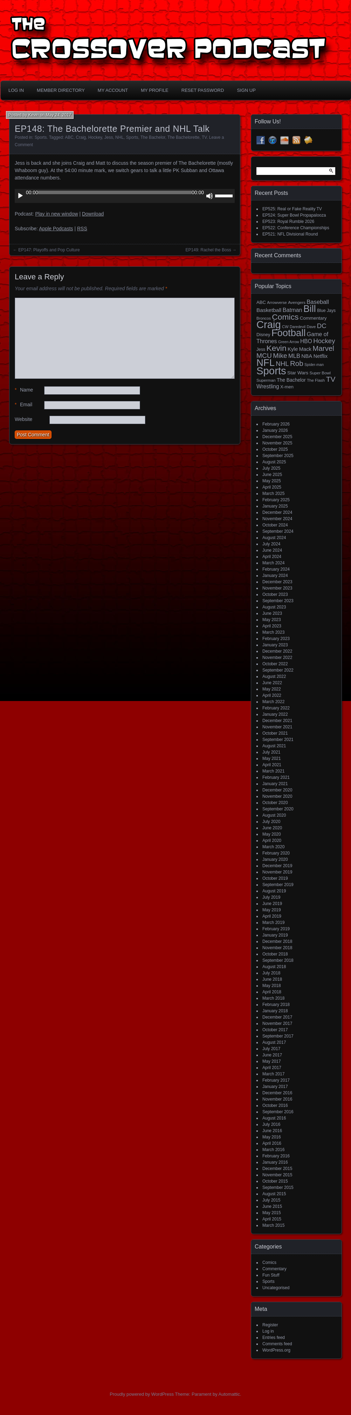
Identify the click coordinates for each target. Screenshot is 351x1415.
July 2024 (271, 544)
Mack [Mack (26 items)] (305, 349)
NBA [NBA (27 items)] (306, 356)
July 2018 (271, 973)
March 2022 (273, 701)
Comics (269, 1262)
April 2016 (271, 1143)
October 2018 (275, 954)
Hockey (95, 137)
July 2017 (271, 1048)
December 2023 (277, 581)
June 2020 (272, 827)
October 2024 (275, 525)
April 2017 (271, 1067)
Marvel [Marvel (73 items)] (323, 348)
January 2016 (275, 1162)
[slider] (115, 192)
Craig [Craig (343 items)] (268, 324)
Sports (41, 137)
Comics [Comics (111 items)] (285, 316)
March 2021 (273, 771)
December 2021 (277, 720)
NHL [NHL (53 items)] (282, 363)
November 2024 (277, 518)
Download (93, 214)
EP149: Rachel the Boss (208, 249)
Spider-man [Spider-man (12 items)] (314, 364)
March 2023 (273, 632)
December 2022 (277, 651)
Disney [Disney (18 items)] (263, 334)
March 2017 (273, 1074)
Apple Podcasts (56, 228)
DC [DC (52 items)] (321, 325)
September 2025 (278, 455)
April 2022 (271, 695)
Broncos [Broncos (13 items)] (263, 318)
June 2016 (272, 1130)
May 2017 (271, 1061)
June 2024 (272, 550)
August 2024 (274, 537)
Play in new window (56, 214)
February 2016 (276, 1156)
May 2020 (271, 834)
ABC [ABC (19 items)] (261, 302)
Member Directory (61, 90)
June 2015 (272, 1206)
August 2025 (274, 462)
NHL (119, 137)
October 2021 (275, 733)
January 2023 (275, 644)
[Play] (20, 195)
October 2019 (275, 878)
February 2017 (276, 1080)
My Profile (154, 90)
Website (23, 419)
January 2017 (275, 1086)
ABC (69, 137)
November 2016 (277, 1099)
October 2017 (275, 1029)
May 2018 (271, 985)
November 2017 (277, 1023)
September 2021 (278, 739)
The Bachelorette (183, 137)
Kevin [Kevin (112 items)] (276, 348)
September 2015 (278, 1187)
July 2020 (271, 821)
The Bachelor (152, 137)
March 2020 (273, 846)
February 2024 (276, 569)
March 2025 (273, 493)
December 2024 (277, 512)
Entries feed (273, 1337)
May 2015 (271, 1212)
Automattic (229, 1394)
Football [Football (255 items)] (288, 332)
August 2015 (274, 1193)
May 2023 (271, 619)
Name (24, 390)
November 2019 (277, 872)
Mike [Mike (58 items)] (280, 355)
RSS (82, 228)
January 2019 (275, 935)
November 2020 (277, 796)
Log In (16, 90)
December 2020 (277, 790)
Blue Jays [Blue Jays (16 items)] (326, 310)
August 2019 (274, 891)
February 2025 (276, 499)
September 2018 (278, 960)
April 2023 (271, 626)
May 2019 (271, 909)
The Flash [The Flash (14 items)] (316, 380)
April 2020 (271, 840)
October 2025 (275, 449)
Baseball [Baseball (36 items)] (318, 302)
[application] (125, 196)
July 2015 (271, 1200)
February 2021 (276, 777)
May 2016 (271, 1137)
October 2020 (275, 802)
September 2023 (278, 600)
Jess (108, 137)
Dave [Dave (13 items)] (311, 327)
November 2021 (277, 726)
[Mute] (209, 195)
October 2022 (275, 663)
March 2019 (273, 922)
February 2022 (276, 708)
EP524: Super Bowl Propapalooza (294, 215)
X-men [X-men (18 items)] (287, 386)
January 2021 (275, 783)
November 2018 (277, 947)
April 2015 (271, 1219)
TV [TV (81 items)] (331, 379)
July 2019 (271, 897)
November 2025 (277, 443)
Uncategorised (275, 1287)
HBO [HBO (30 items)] (306, 341)
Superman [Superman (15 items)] (266, 380)
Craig (81, 137)
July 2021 (271, 752)
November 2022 (277, 657)
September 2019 (278, 884)
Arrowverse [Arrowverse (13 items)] (277, 302)
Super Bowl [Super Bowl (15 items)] (320, 372)
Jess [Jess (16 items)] (260, 349)
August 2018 (274, 966)
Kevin (33, 115)
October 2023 (275, 594)
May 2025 (271, 480)
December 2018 (277, 941)
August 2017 (274, 1042)
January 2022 (275, 714)
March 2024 (273, 562)
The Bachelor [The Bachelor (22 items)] (291, 380)
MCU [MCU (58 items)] (264, 355)
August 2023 (274, 607)
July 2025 (271, 468)
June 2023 (272, 613)
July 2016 (271, 1124)
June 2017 (272, 1055)
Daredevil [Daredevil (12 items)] (297, 327)
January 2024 (275, 575)
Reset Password (202, 90)
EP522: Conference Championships (295, 227)
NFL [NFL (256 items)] (265, 362)
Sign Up (246, 90)
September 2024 (278, 531)
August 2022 (274, 676)
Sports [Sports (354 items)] (271, 370)
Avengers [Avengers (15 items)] (296, 302)
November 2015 (277, 1174)
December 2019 (277, 865)
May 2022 (271, 689)
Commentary (274, 1268)
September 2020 (278, 809)
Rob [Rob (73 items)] (296, 363)
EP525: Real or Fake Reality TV (292, 208)
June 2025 (272, 474)
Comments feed (277, 1343)
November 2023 (277, 588)
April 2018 (271, 991)
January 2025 (275, 506)
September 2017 (278, 1036)
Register (270, 1324)
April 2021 (271, 764)
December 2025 (277, 436)
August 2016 (274, 1118)
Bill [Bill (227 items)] (309, 309)
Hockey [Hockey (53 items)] (324, 341)
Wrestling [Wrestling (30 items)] (267, 386)
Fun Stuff (270, 1275)
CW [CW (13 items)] (285, 327)
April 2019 (271, 916)
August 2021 (274, 745)
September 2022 (278, 670)
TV (204, 137)
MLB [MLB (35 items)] (294, 356)
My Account (113, 90)
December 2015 (277, 1168)
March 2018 (273, 998)
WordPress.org (276, 1350)
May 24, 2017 (58, 115)
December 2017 (277, 1017)
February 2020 (276, 853)
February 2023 (276, 638)
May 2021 (271, 758)
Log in (268, 1331)
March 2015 (273, 1225)
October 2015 (275, 1181)
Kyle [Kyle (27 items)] (293, 349)
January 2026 (275, 430)
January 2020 (275, 859)
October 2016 (275, 1105)
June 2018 (272, 979)
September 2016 (278, 1111)
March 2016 (273, 1149)
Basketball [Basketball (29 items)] (268, 310)
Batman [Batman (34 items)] (292, 310)
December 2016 (277, 1092)
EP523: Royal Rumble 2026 (288, 221)
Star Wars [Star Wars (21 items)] (297, 372)
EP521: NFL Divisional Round (290, 234)
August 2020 (274, 815)
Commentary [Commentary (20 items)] (313, 318)
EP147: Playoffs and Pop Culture (49, 249)
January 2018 (275, 1010)
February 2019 (276, 928)
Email (23, 404)
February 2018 (276, 1004)
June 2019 (272, 903)
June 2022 (272, 682)
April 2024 (271, 556)
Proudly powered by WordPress (142, 1394)
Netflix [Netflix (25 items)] (321, 356)
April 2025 (271, 487)
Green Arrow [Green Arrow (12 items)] (288, 342)
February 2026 (276, 424)
